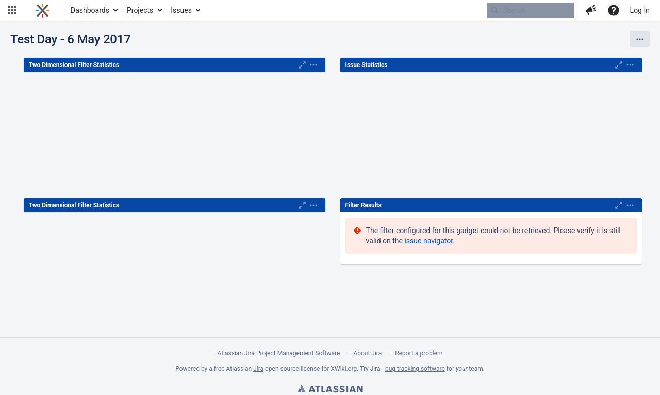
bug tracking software (415, 368)
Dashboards (90, 10)
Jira (258, 368)
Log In (640, 10)
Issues (181, 10)
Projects (140, 10)
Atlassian (330, 390)
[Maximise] (302, 65)
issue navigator (428, 241)
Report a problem (418, 353)
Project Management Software (298, 353)
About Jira (367, 353)
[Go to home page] (42, 10)
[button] (12, 10)
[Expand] (313, 65)
